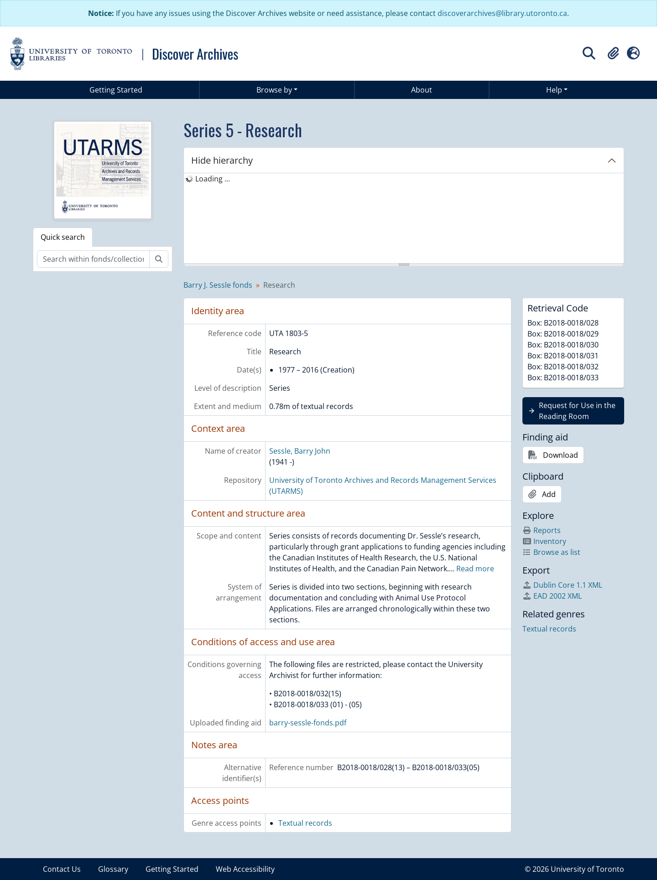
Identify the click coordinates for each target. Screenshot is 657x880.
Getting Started (115, 90)
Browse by (274, 90)
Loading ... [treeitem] (212, 179)
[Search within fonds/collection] (93, 259)
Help (554, 90)
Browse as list (551, 552)
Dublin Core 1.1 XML (562, 585)
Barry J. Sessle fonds (217, 285)
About (421, 90)
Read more (475, 569)
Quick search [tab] (63, 237)
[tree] (404, 218)
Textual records (305, 823)
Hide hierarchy (222, 160)
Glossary (113, 869)
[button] (613, 53)
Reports (541, 530)
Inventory (544, 541)
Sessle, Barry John (299, 451)
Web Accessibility (245, 869)
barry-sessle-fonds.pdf (307, 723)
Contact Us (62, 869)
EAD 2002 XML (552, 596)
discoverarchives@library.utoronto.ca (502, 13)
